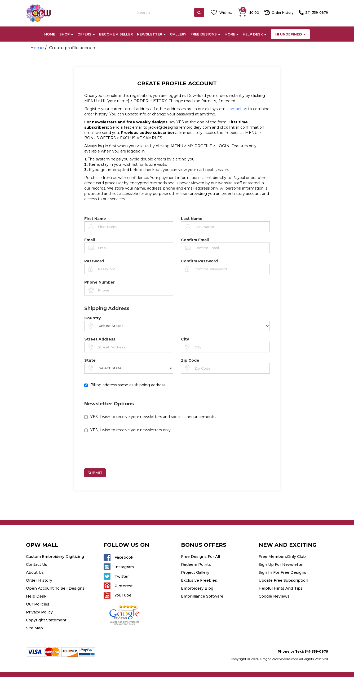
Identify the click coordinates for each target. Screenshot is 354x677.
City (185, 339)
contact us (237, 108)
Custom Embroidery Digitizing (55, 556)
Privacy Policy (39, 612)
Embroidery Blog (197, 588)
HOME (49, 34)
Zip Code (190, 360)
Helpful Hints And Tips (281, 588)
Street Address (99, 339)
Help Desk (36, 596)
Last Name (191, 218)
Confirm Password (199, 261)
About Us (35, 572)
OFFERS (86, 34)
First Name (95, 218)
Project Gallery (195, 572)
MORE (231, 34)
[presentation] (124, 452)
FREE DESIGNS (205, 34)
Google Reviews (274, 596)
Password (94, 261)
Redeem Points (196, 564)
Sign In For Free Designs (282, 572)
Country (92, 318)
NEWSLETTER (151, 34)
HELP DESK (254, 34)
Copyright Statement (46, 620)
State (90, 360)
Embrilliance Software (202, 596)
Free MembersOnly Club (282, 556)
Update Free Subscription (283, 580)
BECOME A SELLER (116, 34)
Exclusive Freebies (199, 580)
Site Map (34, 628)
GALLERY (178, 34)
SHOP (66, 34)
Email (89, 239)
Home (37, 47)
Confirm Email (195, 239)
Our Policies (37, 604)
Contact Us (36, 564)
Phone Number (99, 282)
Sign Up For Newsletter (281, 564)
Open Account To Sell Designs (55, 588)
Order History (39, 580)
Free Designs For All (200, 556)
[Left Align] (199, 12)
